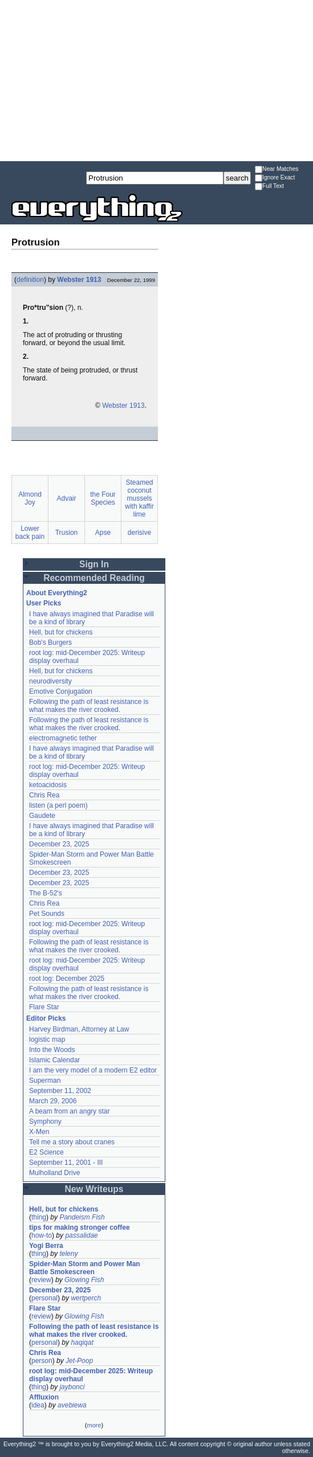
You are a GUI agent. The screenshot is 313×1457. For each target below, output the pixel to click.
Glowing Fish (84, 1280)
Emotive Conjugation (60, 691)
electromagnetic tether (63, 738)
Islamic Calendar (54, 1060)
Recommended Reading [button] (94, 578)
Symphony (45, 1122)
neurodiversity (50, 681)
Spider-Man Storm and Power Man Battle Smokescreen (84, 1268)
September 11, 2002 (60, 1091)
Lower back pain (29, 533)
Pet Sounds (46, 914)
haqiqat (82, 1343)
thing (38, 1217)
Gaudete (42, 816)
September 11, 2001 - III (66, 1163)
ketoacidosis (48, 785)
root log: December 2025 (66, 979)
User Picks (43, 603)
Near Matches (276, 169)
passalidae (81, 1235)
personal (44, 1298)
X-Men (39, 1132)
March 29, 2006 (52, 1101)
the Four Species (103, 498)
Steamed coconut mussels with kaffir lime (139, 498)
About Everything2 (56, 593)
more (94, 1425)
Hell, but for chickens (60, 632)
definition (30, 280)
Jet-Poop (79, 1361)
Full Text (269, 186)
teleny (68, 1254)
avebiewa (72, 1405)
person (41, 1361)
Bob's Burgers (50, 642)
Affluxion (44, 1397)
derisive (139, 533)
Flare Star (44, 1007)
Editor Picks (46, 1018)
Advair (66, 498)
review (41, 1280)
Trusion (66, 533)
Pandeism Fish (81, 1217)
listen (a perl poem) (58, 805)
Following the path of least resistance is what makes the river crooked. (88, 706)
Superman (44, 1080)
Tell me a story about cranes (72, 1142)
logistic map (47, 1039)
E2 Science (46, 1152)
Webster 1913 (79, 280)
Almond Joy (30, 498)
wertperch (86, 1298)
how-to (41, 1235)
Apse (103, 533)
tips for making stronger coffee (79, 1227)
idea (37, 1405)
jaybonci (71, 1387)
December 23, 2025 (59, 844)
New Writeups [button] (94, 1189)
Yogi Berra (46, 1246)
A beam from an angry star (69, 1111)
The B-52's (45, 893)
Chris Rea (44, 795)
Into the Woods (52, 1050)
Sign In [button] (94, 564)
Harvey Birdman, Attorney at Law (79, 1029)
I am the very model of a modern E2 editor (93, 1070)
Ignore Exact (275, 178)
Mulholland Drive (54, 1173)
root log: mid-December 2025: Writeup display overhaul (91, 1375)
